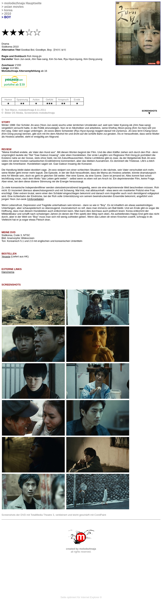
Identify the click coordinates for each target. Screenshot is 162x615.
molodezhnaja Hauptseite (23, 3)
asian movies (14, 6)
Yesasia (6, 256)
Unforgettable (35, 199)
